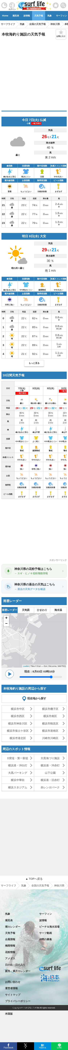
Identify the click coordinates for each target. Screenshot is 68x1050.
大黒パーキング (17, 772)
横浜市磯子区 (50, 708)
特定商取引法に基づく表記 (20, 1007)
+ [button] (6, 618)
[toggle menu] (63, 4)
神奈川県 (59, 885)
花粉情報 (10, 952)
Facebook (8, 1047)
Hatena (42, 1047)
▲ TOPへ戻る (33, 878)
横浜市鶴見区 (50, 723)
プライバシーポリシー (17, 1001)
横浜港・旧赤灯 (50, 779)
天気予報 (38, 15)
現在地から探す (36, 698)
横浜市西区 (17, 716)
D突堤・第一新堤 (17, 758)
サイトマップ (12, 994)
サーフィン (45, 913)
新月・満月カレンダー (17, 971)
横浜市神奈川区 (17, 723)
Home (5, 15)
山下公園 (50, 772)
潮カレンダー (12, 926)
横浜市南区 (50, 716)
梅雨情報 (10, 945)
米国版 (9, 1013)
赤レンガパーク (50, 787)
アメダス (10, 958)
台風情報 (10, 939)
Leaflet (26, 666)
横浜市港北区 (18, 738)
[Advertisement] (34, 75)
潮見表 (16, 15)
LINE (59, 1047)
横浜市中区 (17, 708)
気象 (49, 15)
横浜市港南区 (50, 730)
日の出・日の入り (15, 964)
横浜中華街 (17, 779)
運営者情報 (11, 988)
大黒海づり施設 (50, 758)
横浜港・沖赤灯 (50, 765)
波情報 (26, 15)
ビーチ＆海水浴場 (49, 926)
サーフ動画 (45, 933)
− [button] (6, 624)
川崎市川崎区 (50, 738)
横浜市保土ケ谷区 (18, 730)
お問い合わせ (12, 981)
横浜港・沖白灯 (17, 765)
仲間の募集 (45, 939)
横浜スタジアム (17, 787)
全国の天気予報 (40, 885)
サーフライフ (8, 885)
